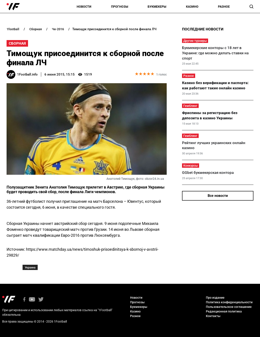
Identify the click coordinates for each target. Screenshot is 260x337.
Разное (224, 6)
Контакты (213, 316)
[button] (251, 6)
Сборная (17, 43)
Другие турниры (195, 40)
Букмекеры (157, 6)
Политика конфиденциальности (229, 302)
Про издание (215, 297)
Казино (192, 6)
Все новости (218, 196)
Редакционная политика (224, 311)
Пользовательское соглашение (229, 307)
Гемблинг (190, 106)
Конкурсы (190, 165)
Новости (84, 6)
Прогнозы (119, 6)
